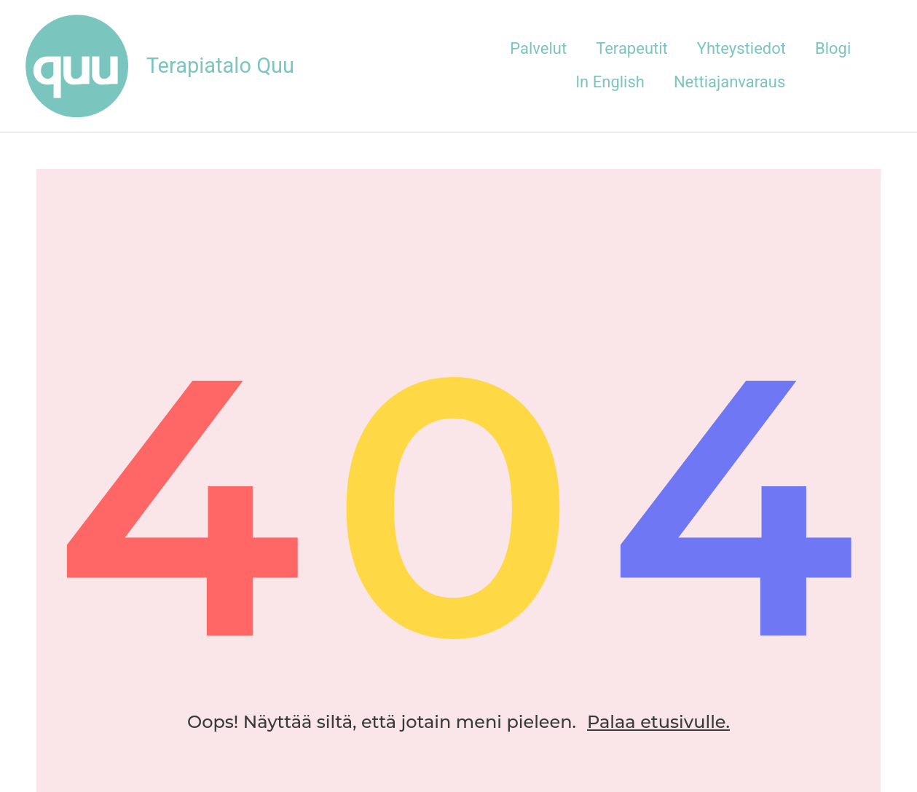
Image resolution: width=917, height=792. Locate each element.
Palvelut (538, 48)
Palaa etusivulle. (658, 721)
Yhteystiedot (741, 48)
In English (610, 82)
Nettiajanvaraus (729, 82)
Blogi (833, 48)
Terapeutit (632, 48)
